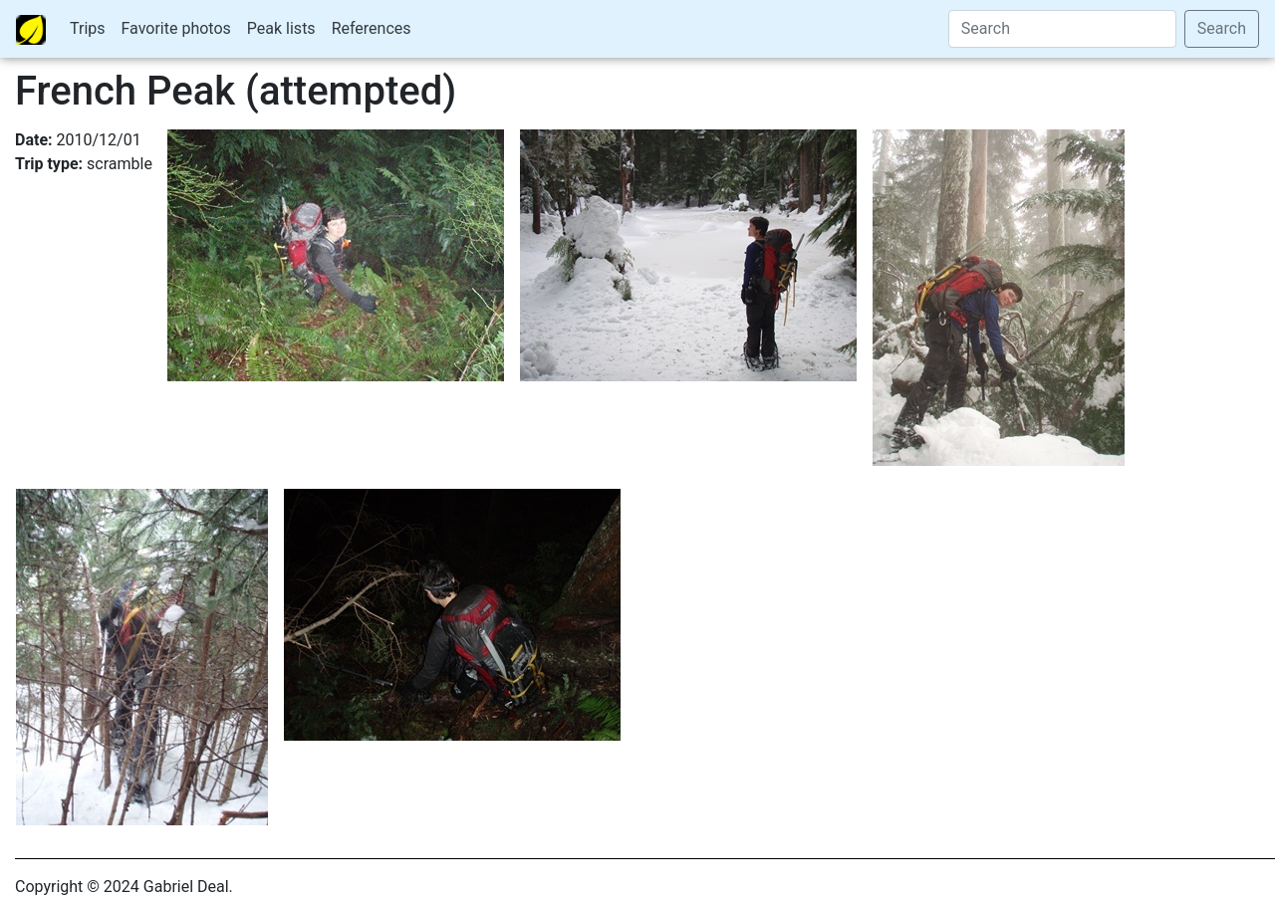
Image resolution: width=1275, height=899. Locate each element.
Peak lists (281, 28)
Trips (88, 28)
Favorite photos (176, 28)
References (371, 28)
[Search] (1062, 29)
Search (1221, 28)
